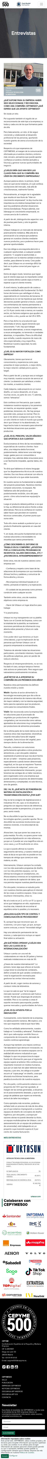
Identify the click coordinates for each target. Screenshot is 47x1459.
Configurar (13, 1456)
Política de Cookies (26, 1453)
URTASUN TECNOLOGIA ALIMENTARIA (14, 93)
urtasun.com (36, 1196)
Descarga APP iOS (10, 1394)
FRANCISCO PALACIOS (14, 88)
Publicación (7, 1383)
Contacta (6, 1397)
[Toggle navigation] (41, 4)
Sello (4, 1380)
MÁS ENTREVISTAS (12, 1138)
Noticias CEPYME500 (11, 1389)
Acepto (5, 1456)
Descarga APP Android (12, 1392)
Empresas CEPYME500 (11, 1386)
